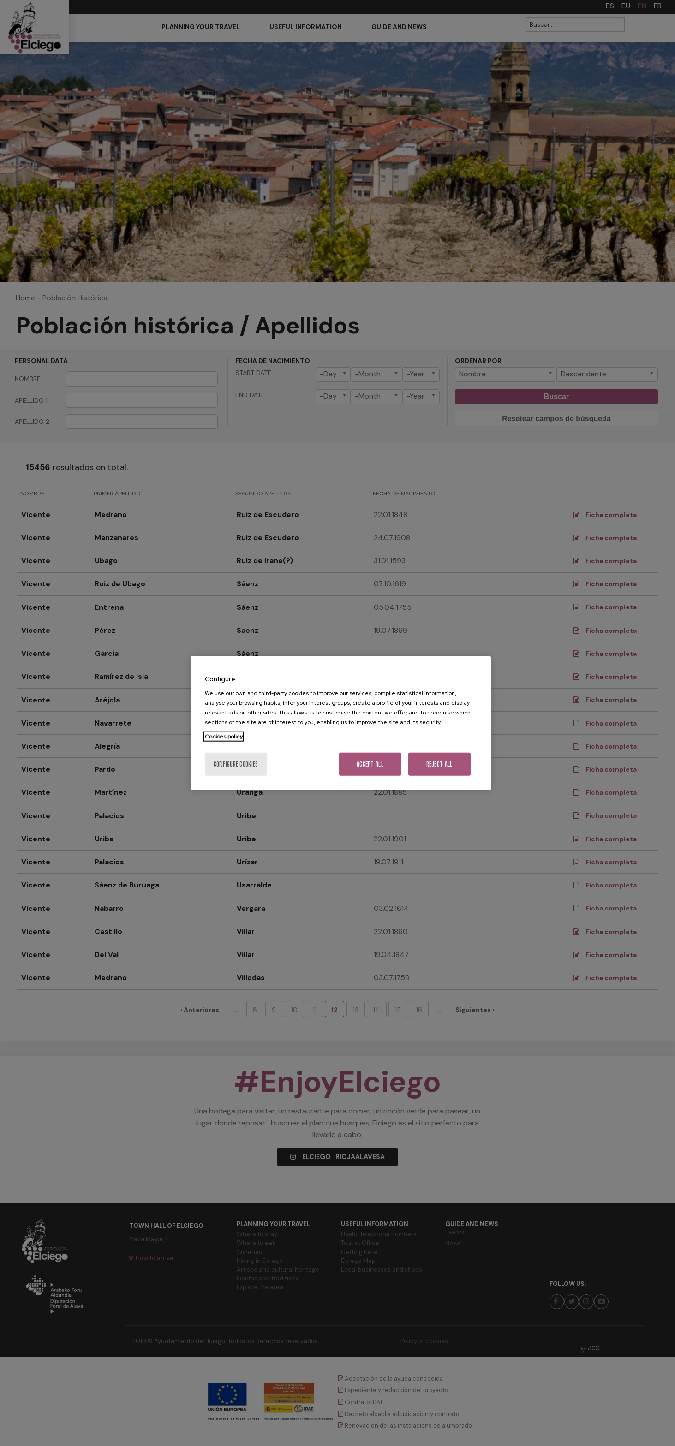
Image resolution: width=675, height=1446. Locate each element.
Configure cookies (236, 764)
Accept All (370, 764)
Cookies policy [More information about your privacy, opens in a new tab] (224, 736)
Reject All (439, 764)
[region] (341, 723)
